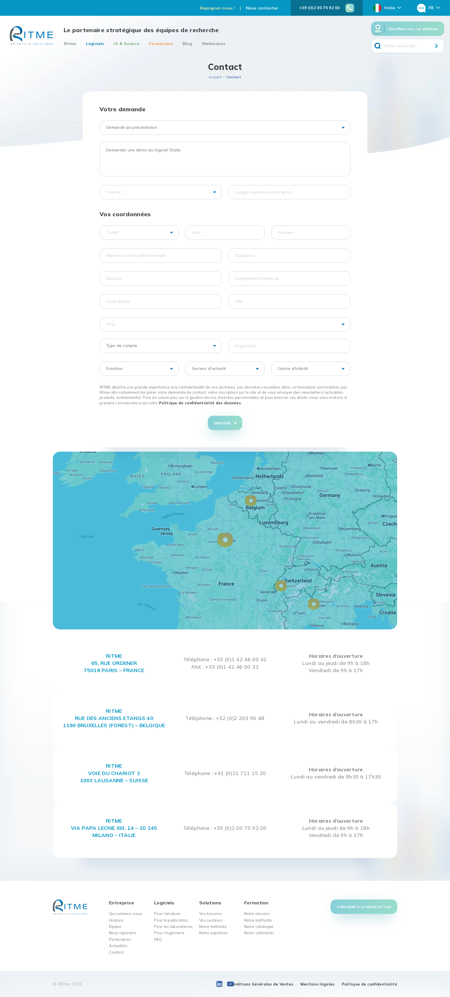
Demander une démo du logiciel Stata (225, 159)
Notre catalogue (259, 926)
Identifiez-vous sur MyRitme (413, 29)
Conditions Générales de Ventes (261, 984)
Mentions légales (317, 984)
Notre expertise (213, 932)
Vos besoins (210, 913)
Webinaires (213, 43)
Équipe (115, 926)
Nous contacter (262, 8)
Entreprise (121, 903)
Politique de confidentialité (369, 984)
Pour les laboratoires (173, 926)
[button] (225, 540)
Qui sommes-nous (125, 913)
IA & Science (126, 43)
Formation (256, 903)
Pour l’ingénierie (169, 932)
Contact (116, 952)
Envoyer (222, 423)
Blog (187, 43)
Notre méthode (213, 926)
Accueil (215, 77)
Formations (161, 43)
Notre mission (256, 913)
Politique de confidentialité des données (200, 403)
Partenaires (120, 939)
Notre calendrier (259, 932)
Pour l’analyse (167, 913)
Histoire (116, 920)
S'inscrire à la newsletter (364, 907)
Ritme (70, 43)
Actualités (118, 945)
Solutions (210, 903)
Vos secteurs (211, 920)
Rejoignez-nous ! (217, 8)
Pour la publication (171, 920)
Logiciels (95, 43)
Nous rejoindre (122, 932)
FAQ (158, 939)
